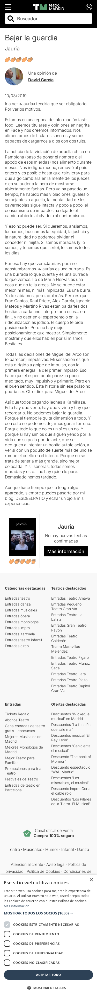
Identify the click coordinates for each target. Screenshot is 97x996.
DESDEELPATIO (30, 498)
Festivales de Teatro (21, 779)
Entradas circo (17, 646)
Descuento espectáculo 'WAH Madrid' (70, 769)
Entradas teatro (17, 598)
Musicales (32, 849)
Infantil (67, 849)
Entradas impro (17, 628)
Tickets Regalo (17, 714)
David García (41, 79)
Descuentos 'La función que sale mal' (71, 726)
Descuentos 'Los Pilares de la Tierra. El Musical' (71, 801)
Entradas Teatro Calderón (64, 638)
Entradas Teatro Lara (68, 674)
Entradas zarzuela (20, 634)
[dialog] (48, 935)
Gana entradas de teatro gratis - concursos (25, 728)
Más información (65, 551)
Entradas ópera (17, 616)
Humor (51, 849)
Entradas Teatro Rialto (69, 680)
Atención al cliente (27, 864)
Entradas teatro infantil (23, 640)
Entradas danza (18, 604)
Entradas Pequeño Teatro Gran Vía (66, 606)
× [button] (91, 880)
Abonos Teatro (17, 720)
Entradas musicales (21, 610)
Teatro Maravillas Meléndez (65, 648)
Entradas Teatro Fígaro (70, 657)
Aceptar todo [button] (48, 975)
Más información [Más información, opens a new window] (16, 906)
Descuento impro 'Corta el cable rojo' (71, 790)
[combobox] (53, 18)
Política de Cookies (43, 871)
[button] (48, 913)
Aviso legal (55, 864)
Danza (83, 849)
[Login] (89, 7)
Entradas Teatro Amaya (70, 598)
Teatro (14, 849)
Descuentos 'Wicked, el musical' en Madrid (70, 716)
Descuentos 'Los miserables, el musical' (70, 780)
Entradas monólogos (22, 622)
